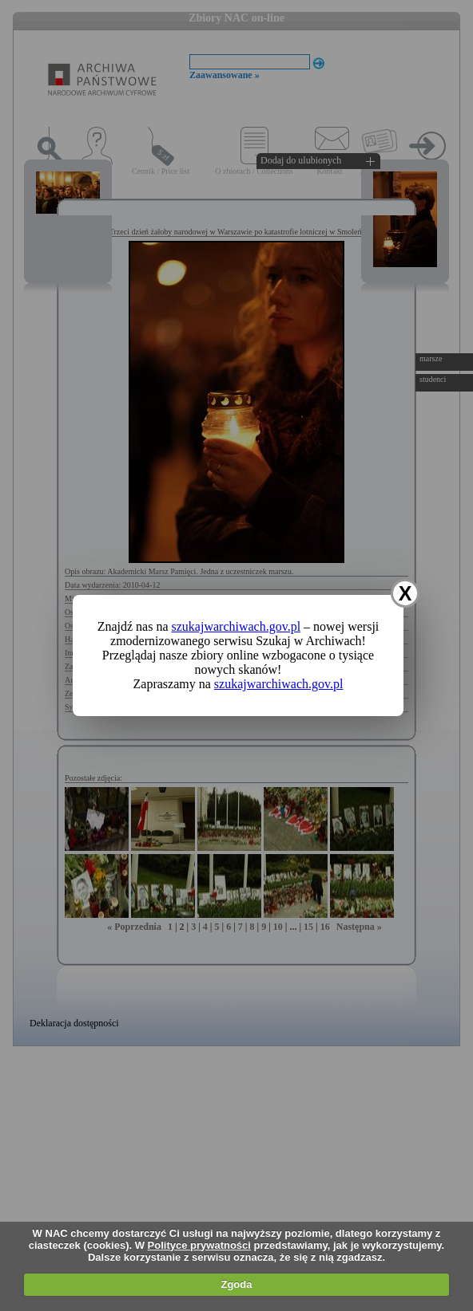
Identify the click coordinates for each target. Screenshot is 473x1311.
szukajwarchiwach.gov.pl (236, 626)
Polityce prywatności (199, 1245)
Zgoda (236, 1284)
